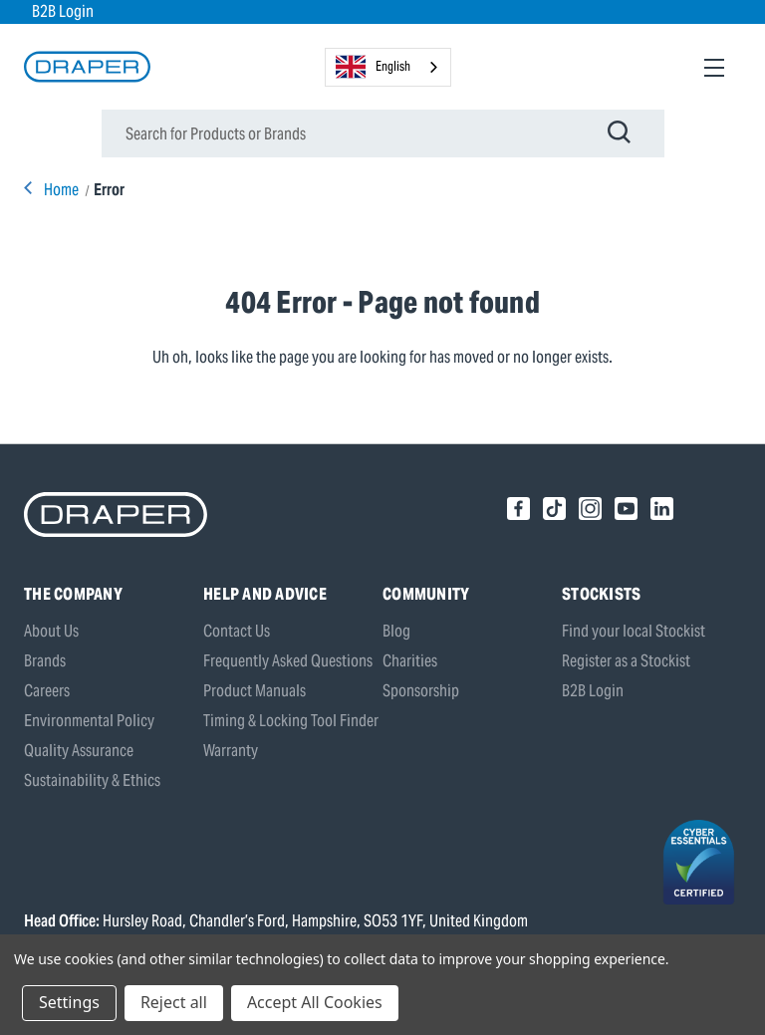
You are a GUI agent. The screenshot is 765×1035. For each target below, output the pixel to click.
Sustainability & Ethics (92, 780)
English (373, 67)
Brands (45, 660)
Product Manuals (254, 690)
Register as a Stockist (626, 660)
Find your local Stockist (633, 631)
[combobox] (388, 67)
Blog (396, 631)
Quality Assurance (78, 750)
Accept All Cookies (314, 1002)
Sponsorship (420, 690)
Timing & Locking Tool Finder (291, 720)
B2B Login (63, 11)
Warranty (230, 750)
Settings (69, 1002)
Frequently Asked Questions (288, 660)
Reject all (173, 1002)
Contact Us (236, 631)
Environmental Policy (89, 720)
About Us (51, 631)
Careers (47, 690)
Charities (409, 660)
